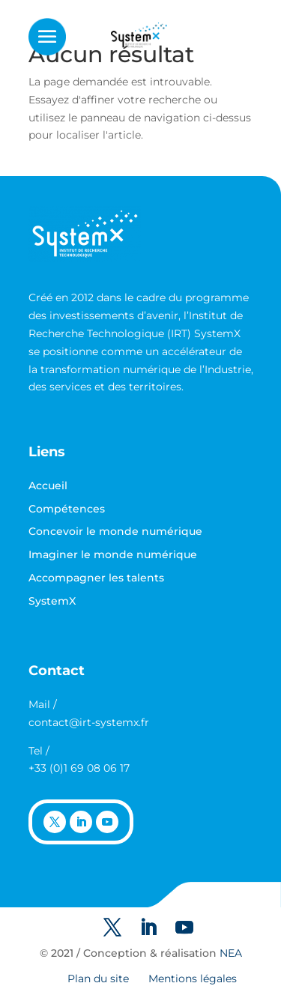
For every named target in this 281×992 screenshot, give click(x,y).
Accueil (47, 485)
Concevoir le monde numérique (115, 531)
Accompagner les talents (96, 577)
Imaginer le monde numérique (112, 554)
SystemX (52, 601)
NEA (231, 953)
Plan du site (98, 978)
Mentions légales (192, 978)
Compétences (66, 508)
